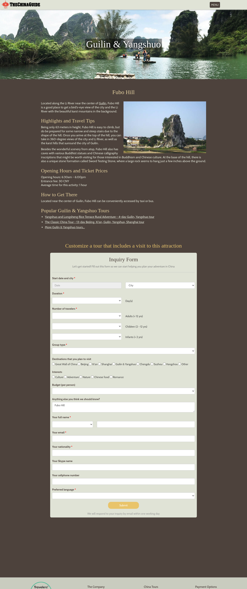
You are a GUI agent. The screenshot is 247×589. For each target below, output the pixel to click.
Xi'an (93, 364)
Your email (58, 432)
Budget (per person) (63, 385)
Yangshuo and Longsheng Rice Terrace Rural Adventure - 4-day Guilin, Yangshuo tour (99, 217)
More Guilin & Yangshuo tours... (65, 227)
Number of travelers (63, 308)
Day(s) (129, 301)
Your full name (60, 417)
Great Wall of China (64, 364)
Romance (117, 377)
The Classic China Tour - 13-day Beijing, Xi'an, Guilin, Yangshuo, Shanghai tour (94, 222)
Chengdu (143, 364)
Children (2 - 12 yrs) (136, 326)
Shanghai (105, 364)
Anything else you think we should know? (76, 399)
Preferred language (63, 489)
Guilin (102, 103)
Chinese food (100, 377)
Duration (57, 293)
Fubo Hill (123, 407)
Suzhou (156, 364)
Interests (57, 372)
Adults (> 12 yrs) (134, 316)
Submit (123, 505)
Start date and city (63, 278)
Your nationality (61, 446)
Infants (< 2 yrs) (134, 337)
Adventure (71, 377)
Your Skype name (62, 461)
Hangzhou (170, 364)
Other (183, 364)
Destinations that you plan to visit (71, 359)
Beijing (83, 364)
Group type (58, 344)
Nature (85, 377)
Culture (57, 377)
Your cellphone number (65, 475)
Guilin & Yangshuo (124, 364)
